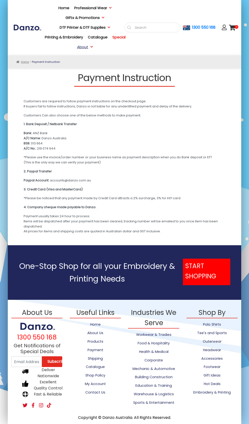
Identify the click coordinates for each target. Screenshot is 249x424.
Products (95, 341)
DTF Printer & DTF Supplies (85, 27)
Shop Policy (95, 375)
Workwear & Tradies (153, 334)
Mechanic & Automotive (154, 368)
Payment (95, 350)
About (85, 46)
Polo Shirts (212, 324)
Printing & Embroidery (64, 37)
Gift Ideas (212, 375)
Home (63, 7)
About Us (95, 332)
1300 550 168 (203, 27)
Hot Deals (212, 383)
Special (118, 37)
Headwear (212, 350)
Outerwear (212, 341)
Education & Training (153, 385)
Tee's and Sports (212, 332)
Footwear (212, 366)
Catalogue (97, 37)
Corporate (153, 360)
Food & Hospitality (154, 343)
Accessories (212, 358)
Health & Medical (154, 351)
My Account (95, 383)
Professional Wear (93, 7)
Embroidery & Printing (212, 392)
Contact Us (95, 392)
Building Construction (154, 377)
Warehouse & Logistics (154, 394)
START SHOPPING (200, 271)
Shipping (95, 358)
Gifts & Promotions (85, 17)
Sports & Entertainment (153, 402)
